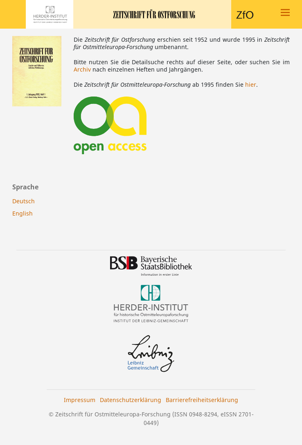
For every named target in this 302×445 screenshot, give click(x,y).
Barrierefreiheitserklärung (202, 400)
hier (250, 84)
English (22, 213)
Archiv (82, 69)
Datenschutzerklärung (130, 400)
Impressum (79, 400)
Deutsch (23, 201)
